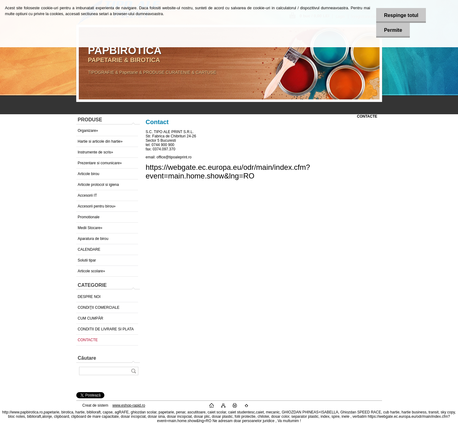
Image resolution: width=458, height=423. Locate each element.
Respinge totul (401, 15)
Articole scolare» (91, 271)
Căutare (87, 358)
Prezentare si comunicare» (100, 163)
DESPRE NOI (89, 297)
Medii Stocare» (90, 228)
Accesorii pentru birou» (97, 206)
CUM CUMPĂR (90, 318)
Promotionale (89, 217)
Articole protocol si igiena (98, 184)
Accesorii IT (87, 195)
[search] (133, 371)
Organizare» (88, 130)
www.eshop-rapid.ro (128, 405)
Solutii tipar (87, 260)
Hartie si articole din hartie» (100, 141)
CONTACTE (88, 340)
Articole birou (88, 174)
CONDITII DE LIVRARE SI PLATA (106, 329)
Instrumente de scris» (95, 152)
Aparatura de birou (93, 239)
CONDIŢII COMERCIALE (99, 307)
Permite (393, 30)
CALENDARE (89, 249)
